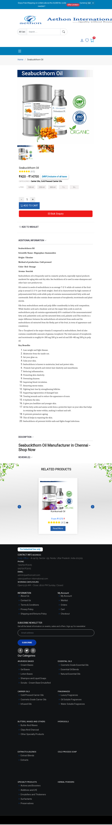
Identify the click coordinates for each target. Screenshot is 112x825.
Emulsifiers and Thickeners (33, 795)
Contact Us (26, 601)
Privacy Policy (27, 610)
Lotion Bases (27, 674)
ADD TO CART (29, 206)
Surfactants (26, 799)
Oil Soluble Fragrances (71, 700)
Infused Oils (26, 705)
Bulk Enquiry (56, 214)
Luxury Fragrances (69, 696)
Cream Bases (27, 666)
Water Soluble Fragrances (73, 705)
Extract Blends (27, 756)
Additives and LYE (29, 791)
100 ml (31, 188)
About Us (25, 597)
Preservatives (27, 804)
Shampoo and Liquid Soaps (33, 679)
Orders (64, 605)
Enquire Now (27, 42)
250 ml (42, 188)
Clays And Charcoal (30, 730)
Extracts (24, 760)
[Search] (63, 31)
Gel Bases (25, 670)
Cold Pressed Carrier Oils (32, 696)
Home (20, 60)
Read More (58, 529)
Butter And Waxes (29, 726)
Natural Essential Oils (70, 674)
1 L (63, 188)
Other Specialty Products (32, 735)
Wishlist (64, 601)
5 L (74, 188)
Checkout (65, 614)
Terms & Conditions (30, 605)
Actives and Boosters (31, 786)
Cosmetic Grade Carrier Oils (33, 700)
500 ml (52, 188)
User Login (44, 42)
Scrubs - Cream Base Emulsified (36, 683)
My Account (66, 597)
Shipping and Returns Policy (34, 614)
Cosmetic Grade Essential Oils (75, 666)
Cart (63, 610)
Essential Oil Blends (70, 670)
